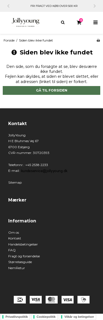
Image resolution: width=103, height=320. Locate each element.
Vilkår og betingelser (79, 316)
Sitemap (15, 182)
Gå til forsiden (51, 90)
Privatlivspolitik (16, 316)
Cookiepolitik (46, 316)
